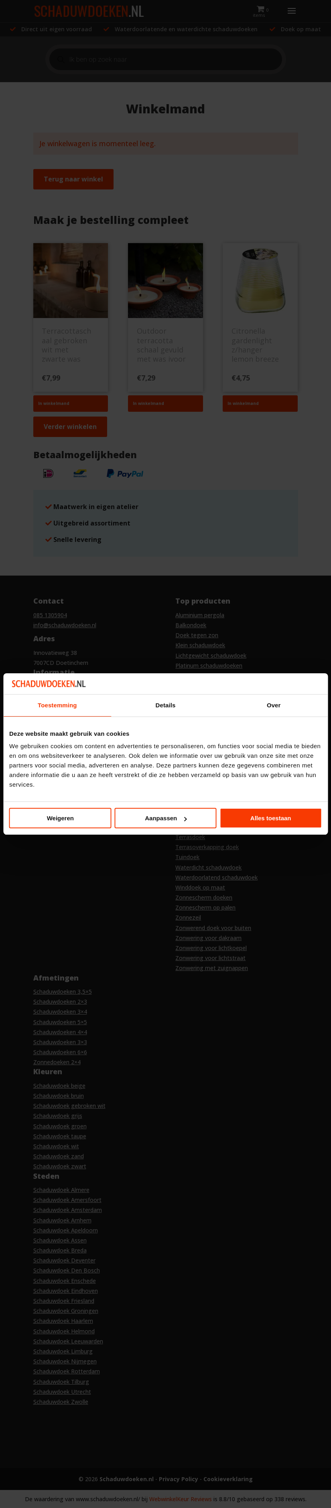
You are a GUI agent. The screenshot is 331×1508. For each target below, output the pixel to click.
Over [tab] (274, 705)
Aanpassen (166, 818)
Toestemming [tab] (57, 705)
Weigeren (60, 818)
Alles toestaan (270, 818)
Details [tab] (166, 705)
